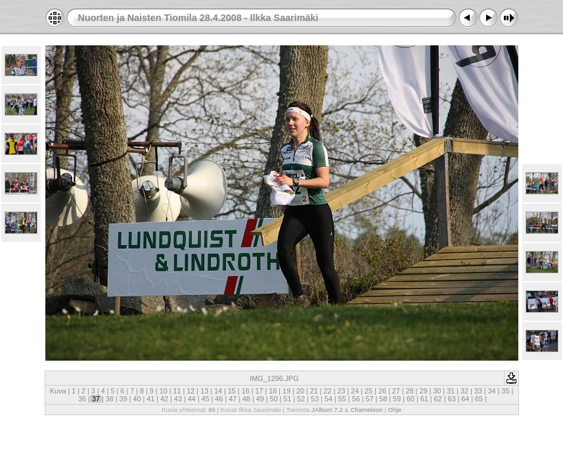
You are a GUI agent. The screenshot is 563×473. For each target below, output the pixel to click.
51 (288, 399)
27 (396, 391)
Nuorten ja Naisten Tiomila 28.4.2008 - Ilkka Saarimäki (198, 17)
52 (301, 399)
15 (232, 391)
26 (382, 391)
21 (314, 391)
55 (342, 399)
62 (438, 399)
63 (451, 399)
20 (300, 391)
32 (464, 391)
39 (123, 399)
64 (465, 399)
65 (479, 399)
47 (232, 399)
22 (328, 391)
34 (492, 391)
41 (150, 399)
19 (286, 391)
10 (163, 391)
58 (383, 399)
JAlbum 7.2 (327, 409)
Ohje (394, 409)
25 (368, 391)
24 (355, 391)
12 (190, 391)
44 (192, 399)
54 (328, 399)
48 (246, 399)
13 (204, 391)
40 (137, 399)
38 (110, 399)
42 (164, 399)
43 (178, 399)
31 (451, 391)
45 (206, 399)
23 (341, 391)
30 (437, 391)
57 (369, 399)
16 (246, 391)
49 (260, 399)
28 (410, 391)
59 (397, 399)
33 (478, 391)
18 (273, 391)
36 (82, 399)
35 (505, 391)
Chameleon (367, 409)
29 (423, 391)
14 (218, 391)
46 (219, 399)
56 (356, 399)
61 (424, 399)
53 (315, 399)
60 (411, 399)
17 (259, 391)
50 (274, 399)
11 (177, 391)
